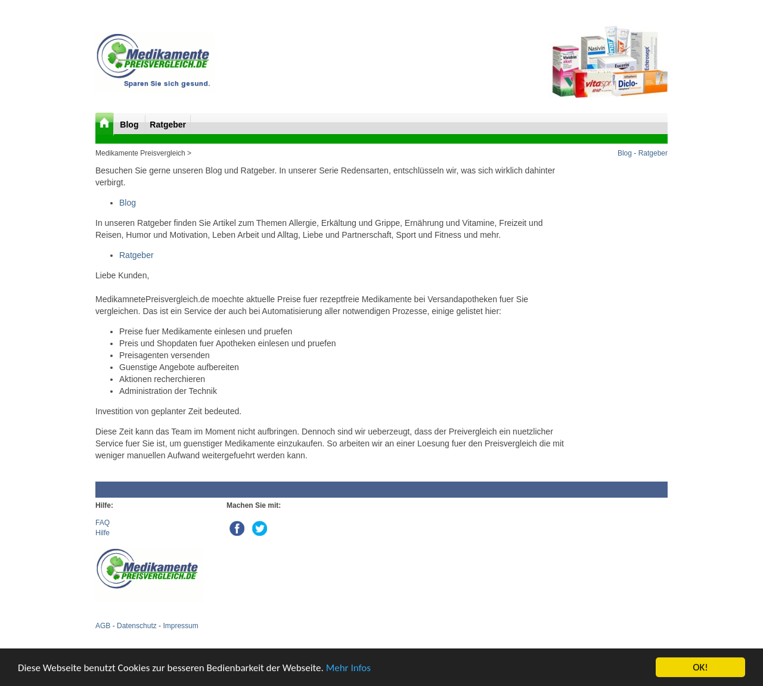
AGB (102, 626)
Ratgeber (168, 124)
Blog (130, 124)
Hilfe (102, 533)
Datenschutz (137, 626)
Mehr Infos (348, 668)
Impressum (180, 626)
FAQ (102, 523)
